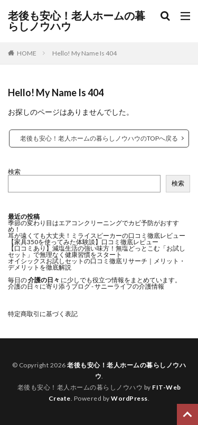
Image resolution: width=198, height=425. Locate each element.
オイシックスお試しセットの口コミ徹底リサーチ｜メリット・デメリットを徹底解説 (96, 264)
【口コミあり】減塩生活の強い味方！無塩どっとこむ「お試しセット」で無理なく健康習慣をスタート (96, 251)
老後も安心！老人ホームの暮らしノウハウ (76, 21)
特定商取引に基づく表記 (43, 314)
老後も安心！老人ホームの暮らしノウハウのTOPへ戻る (99, 138)
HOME (26, 53)
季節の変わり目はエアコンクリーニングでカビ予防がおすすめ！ (93, 226)
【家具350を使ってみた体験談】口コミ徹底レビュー (83, 242)
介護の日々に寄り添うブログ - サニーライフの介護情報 (86, 286)
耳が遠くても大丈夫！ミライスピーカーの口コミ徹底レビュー (96, 235)
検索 (14, 171)
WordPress (129, 398)
